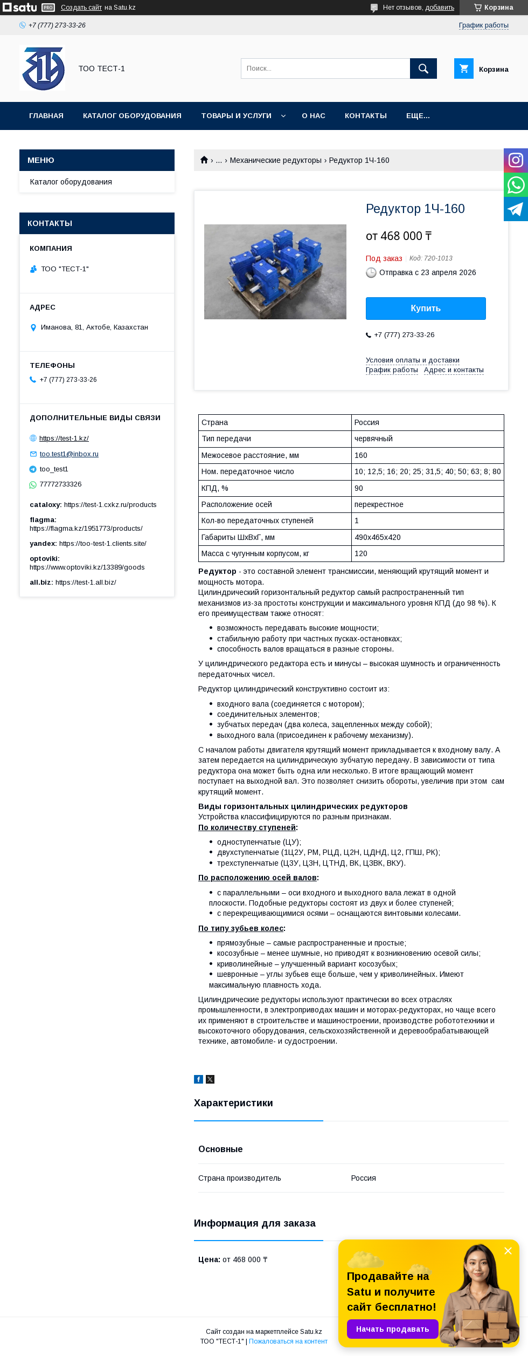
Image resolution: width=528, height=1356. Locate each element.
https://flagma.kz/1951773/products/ (86, 528)
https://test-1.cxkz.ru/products (110, 505)
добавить (439, 7)
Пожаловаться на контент (288, 1341)
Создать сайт (81, 7)
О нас (313, 116)
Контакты (366, 116)
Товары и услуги (236, 116)
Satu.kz (311, 1332)
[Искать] (423, 68)
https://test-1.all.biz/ (85, 582)
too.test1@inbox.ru (69, 454)
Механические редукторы (276, 160)
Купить (426, 308)
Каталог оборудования (132, 116)
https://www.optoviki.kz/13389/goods (87, 567)
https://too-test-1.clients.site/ (103, 543)
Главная (46, 116)
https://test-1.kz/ (64, 438)
